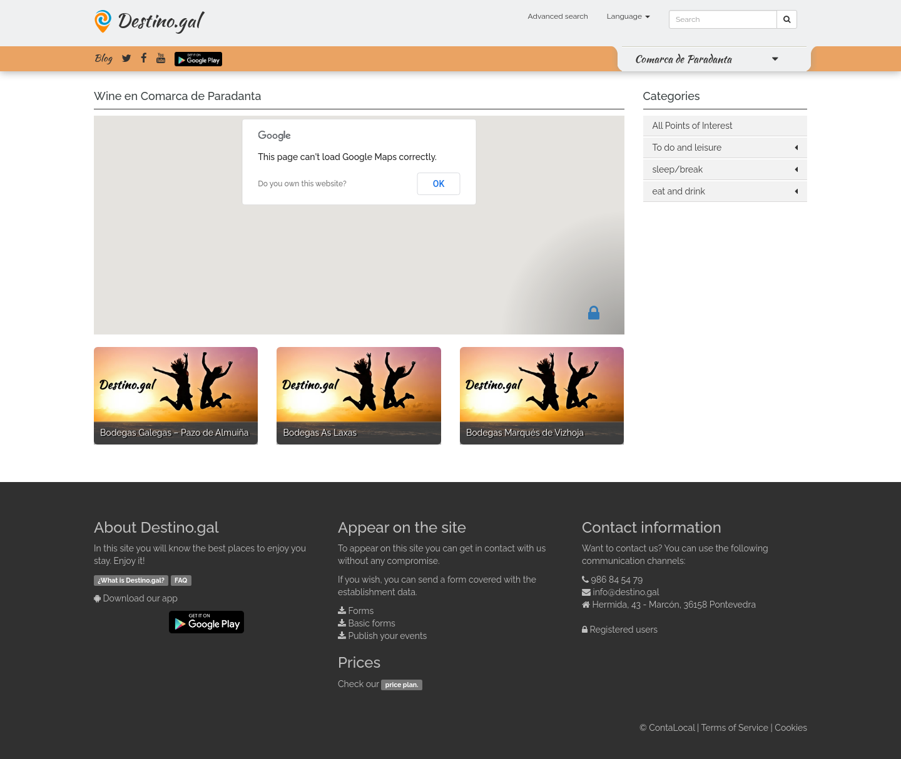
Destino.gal (158, 20)
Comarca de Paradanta (682, 58)
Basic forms (372, 623)
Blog (103, 58)
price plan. (402, 684)
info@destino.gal (626, 592)
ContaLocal (672, 728)
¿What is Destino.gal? (131, 580)
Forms (361, 611)
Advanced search (558, 16)
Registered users (624, 630)
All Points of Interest (693, 126)
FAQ (181, 580)
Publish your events (388, 636)
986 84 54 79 (617, 580)
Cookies (791, 728)
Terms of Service (734, 728)
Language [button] (628, 16)
